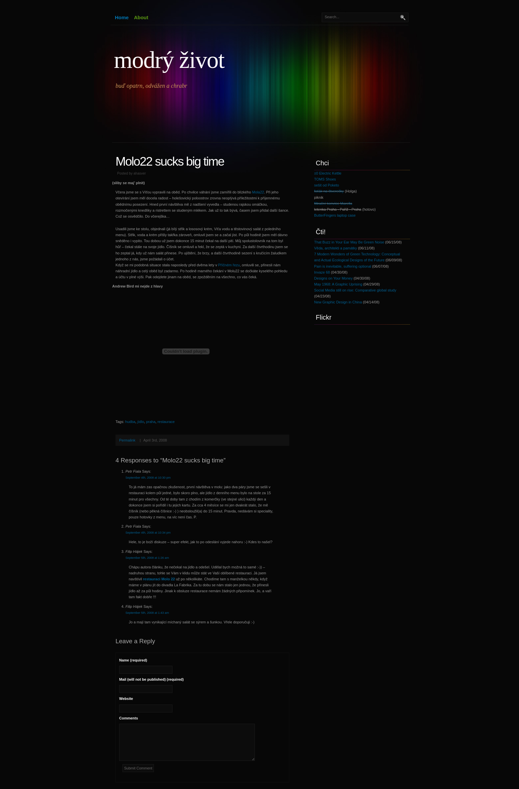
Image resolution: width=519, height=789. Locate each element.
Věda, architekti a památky (335, 248)
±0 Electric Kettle (327, 173)
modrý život (169, 60)
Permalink (127, 440)
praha (150, 422)
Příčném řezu (229, 265)
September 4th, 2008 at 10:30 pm (147, 477)
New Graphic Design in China (338, 302)
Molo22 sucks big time (170, 161)
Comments (128, 718)
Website (126, 699)
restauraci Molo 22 (159, 579)
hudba (130, 422)
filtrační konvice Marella (333, 203)
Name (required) (133, 660)
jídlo (140, 422)
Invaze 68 (322, 272)
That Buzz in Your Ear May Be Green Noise (349, 242)
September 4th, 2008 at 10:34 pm (147, 532)
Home (122, 17)
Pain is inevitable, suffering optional (342, 266)
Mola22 (258, 192)
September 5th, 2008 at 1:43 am (147, 612)
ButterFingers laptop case (334, 215)
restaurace (166, 422)
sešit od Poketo (326, 185)
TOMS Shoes (325, 179)
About (141, 17)
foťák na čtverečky (329, 191)
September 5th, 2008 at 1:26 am (147, 557)
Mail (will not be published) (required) (151, 679)
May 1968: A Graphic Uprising (338, 284)
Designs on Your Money (333, 278)
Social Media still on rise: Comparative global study (355, 290)
